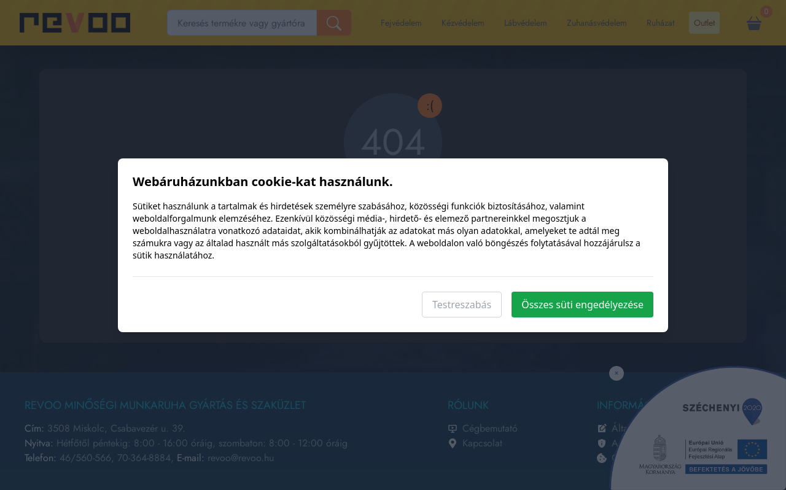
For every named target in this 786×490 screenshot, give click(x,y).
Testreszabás (461, 304)
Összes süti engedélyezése (582, 304)
